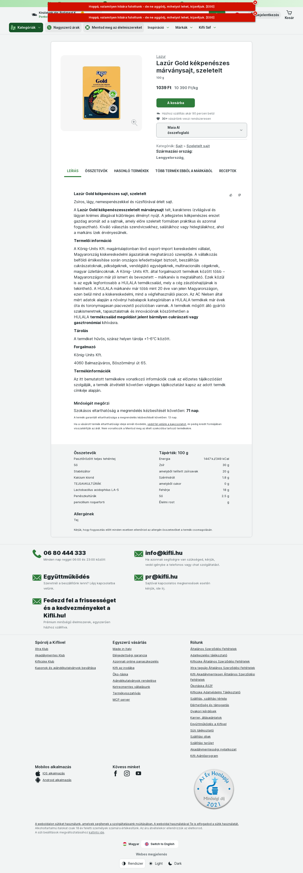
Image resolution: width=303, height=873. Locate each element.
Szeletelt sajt (198, 146)
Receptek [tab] (227, 171)
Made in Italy (122, 649)
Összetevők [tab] (96, 171)
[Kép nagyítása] (134, 123)
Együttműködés (66, 576)
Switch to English (159, 844)
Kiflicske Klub (44, 661)
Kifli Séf (208, 27)
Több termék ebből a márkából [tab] (184, 171)
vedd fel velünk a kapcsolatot (166, 424)
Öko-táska (120, 674)
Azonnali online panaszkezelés (136, 661)
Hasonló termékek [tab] (131, 171)
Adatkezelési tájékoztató (208, 655)
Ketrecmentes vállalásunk (131, 687)
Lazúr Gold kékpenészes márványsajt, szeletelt (193, 66)
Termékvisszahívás (127, 693)
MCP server (121, 699)
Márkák (184, 27)
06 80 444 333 (65, 552)
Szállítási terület (202, 743)
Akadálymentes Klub (50, 655)
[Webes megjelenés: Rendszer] (132, 863)
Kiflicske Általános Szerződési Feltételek (220, 661)
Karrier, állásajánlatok (206, 717)
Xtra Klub (41, 649)
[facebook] (115, 773)
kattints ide (96, 832)
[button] (264, 15)
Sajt (179, 146)
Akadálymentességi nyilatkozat (213, 749)
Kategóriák (26, 27)
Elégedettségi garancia (130, 655)
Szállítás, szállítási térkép (208, 698)
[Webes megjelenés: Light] (155, 863)
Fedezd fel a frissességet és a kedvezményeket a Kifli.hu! (80, 608)
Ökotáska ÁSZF (201, 686)
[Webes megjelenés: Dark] (175, 863)
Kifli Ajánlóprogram (204, 756)
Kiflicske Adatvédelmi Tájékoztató (215, 692)
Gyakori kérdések (203, 711)
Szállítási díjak (200, 736)
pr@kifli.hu (161, 576)
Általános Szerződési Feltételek (213, 649)
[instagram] (127, 773)
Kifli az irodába (123, 668)
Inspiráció (159, 27)
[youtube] (138, 773)
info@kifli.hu (164, 552)
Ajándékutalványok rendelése (134, 680)
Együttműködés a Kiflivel (208, 724)
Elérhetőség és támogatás (209, 705)
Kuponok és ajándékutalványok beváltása (65, 668)
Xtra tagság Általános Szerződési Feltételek (222, 668)
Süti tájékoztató (202, 730)
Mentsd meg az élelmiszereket (113, 27)
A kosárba (175, 103)
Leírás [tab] (72, 171)
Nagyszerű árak (63, 27)
